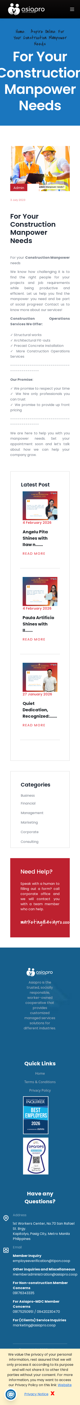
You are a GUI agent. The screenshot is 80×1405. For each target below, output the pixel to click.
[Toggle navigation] (72, 9)
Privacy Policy (40, 1090)
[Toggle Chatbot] (10, 1394)
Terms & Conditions (40, 1082)
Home (40, 1073)
